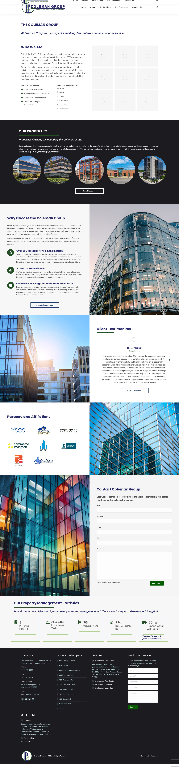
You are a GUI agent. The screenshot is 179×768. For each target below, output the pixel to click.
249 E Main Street (66, 694)
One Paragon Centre (67, 665)
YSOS (61, 713)
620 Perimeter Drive (67, 684)
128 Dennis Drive (65, 703)
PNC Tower (63, 670)
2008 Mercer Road (66, 679)
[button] (99, 364)
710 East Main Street (67, 689)
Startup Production (152, 760)
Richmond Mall (65, 708)
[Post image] (27, 174)
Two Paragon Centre (67, 698)
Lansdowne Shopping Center (70, 674)
